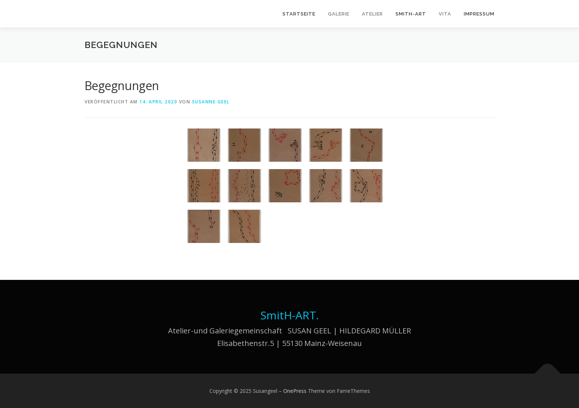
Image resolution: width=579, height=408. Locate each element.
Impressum (479, 14)
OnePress (294, 390)
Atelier (372, 14)
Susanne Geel (211, 102)
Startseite (298, 14)
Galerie (338, 14)
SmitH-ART (410, 14)
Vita (445, 14)
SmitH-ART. (289, 315)
